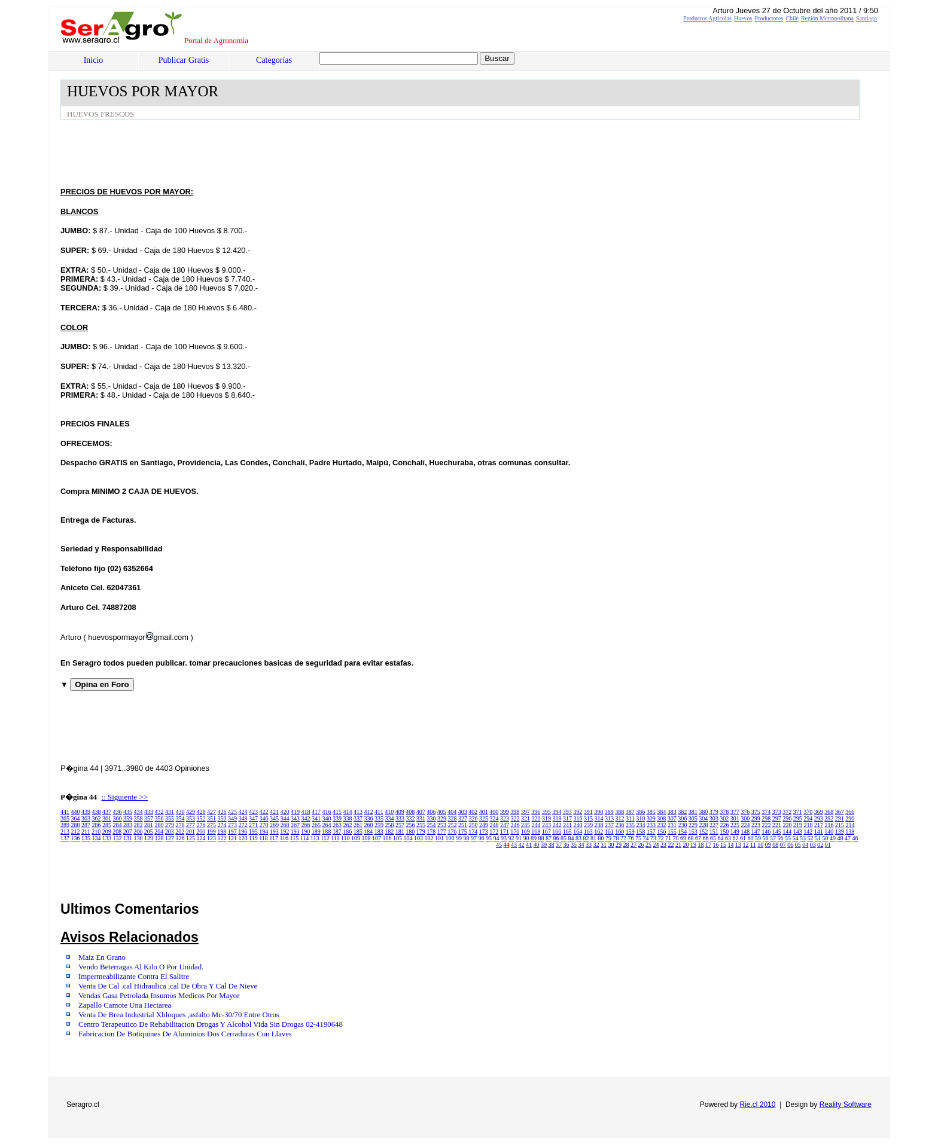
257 (399, 825)
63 (728, 838)
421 (274, 812)
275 (211, 825)
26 (641, 844)
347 (253, 818)
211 (85, 831)
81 (593, 838)
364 (75, 818)
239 (588, 825)
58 (766, 838)
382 (682, 812)
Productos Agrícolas (707, 18)
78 (616, 838)
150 (724, 831)
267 (295, 825)
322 (515, 818)
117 (273, 838)
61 (743, 838)
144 (786, 831)
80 (601, 838)
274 (222, 825)
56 (781, 838)
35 (574, 844)
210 (96, 831)
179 (420, 831)
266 (306, 825)
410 (389, 812)
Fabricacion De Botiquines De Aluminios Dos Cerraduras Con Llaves (185, 1034)
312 (620, 818)
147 (755, 831)
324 (494, 818)
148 (745, 831)
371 (797, 812)
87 (549, 838)
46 (855, 838)
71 (668, 838)
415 (337, 812)
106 (387, 838)
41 (529, 844)
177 (441, 831)
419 (295, 812)
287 (85, 825)
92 (511, 838)
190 (305, 831)
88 (541, 838)
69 (683, 838)
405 (441, 812)
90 (526, 838)
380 (703, 812)
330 (431, 818)
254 (431, 825)
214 (850, 825)
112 (325, 838)
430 (180, 812)
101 (439, 838)
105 (397, 838)
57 (773, 838)
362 (96, 818)
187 (337, 831)
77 (623, 838)
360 (117, 818)
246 (515, 825)
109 (355, 838)
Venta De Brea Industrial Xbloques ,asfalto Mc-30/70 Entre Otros (178, 1015)
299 (755, 818)
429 (190, 812)
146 (766, 831)
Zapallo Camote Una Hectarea (124, 1005)
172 (493, 831)
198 (221, 831)
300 (745, 818)
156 (661, 831)
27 (633, 844)
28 (626, 844)
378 (724, 812)
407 (420, 812)
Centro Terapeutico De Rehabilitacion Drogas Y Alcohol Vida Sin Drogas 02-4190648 (210, 1024)
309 (651, 818)
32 (596, 844)
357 (148, 818)
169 (525, 831)
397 (525, 812)
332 (410, 818)
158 (640, 831)
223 (755, 825)
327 (462, 818)
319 (546, 818)
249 (483, 825)
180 (410, 831)
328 (452, 818)
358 (138, 818)
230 (682, 825)
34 (581, 844)
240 (578, 825)
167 (546, 831)
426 (222, 812)
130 (138, 838)
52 (811, 838)
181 (399, 831)
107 (376, 838)
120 (243, 838)
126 (180, 838)
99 (459, 838)
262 (347, 825)
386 (640, 812)
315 (588, 818)
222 (766, 825)
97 (474, 838)
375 (755, 812)
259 (378, 825)
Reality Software (846, 1104)
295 (797, 818)
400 (493, 812)
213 (64, 831)
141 (818, 831)
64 (721, 838)
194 (263, 831)
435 (127, 812)
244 (536, 825)
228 (703, 825)
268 (285, 825)
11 (753, 844)
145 (776, 831)
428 (201, 812)
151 (713, 831)
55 (788, 838)
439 (85, 812)
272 (243, 825)
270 (264, 825)
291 (839, 818)
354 (180, 818)
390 (598, 812)
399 (504, 812)
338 (347, 818)
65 (713, 838)
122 (222, 838)
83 (578, 838)
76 (631, 838)
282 (138, 825)
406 (431, 812)
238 (599, 825)
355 (169, 818)
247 (504, 825)
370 (807, 812)
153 (693, 831)
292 (828, 818)
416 (326, 812)
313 (609, 818)
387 (630, 812)
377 (734, 812)
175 (462, 831)
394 (556, 812)
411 (378, 812)
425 (232, 812)
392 (577, 812)
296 (786, 818)
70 (676, 838)
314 (599, 818)
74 (646, 838)
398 (514, 812)
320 (536, 818)
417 (316, 812)
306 (682, 818)
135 (85, 838)
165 (567, 831)
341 (316, 818)
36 (567, 844)
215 (839, 825)
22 (671, 844)
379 (713, 812)
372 (786, 812)
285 (106, 825)
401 (483, 812)
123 (211, 838)
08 (775, 844)
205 (148, 831)
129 (148, 838)
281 (148, 825)
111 (335, 838)
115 (294, 838)
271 (253, 825)
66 (706, 838)
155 (672, 831)
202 (179, 831)
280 (159, 825)
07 (783, 844)
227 (713, 825)
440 (75, 812)
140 (828, 831)
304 (703, 818)
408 (410, 812)
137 (64, 838)
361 (106, 818)
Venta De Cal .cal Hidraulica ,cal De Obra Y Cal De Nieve (167, 986)
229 (693, 825)
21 (678, 844)
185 (358, 831)
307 (672, 818)
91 (519, 838)
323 (504, 818)
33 (589, 844)
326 (473, 818)
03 (813, 844)
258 (389, 825)
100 (450, 838)
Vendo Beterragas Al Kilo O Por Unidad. (140, 967)
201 (190, 831)
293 (818, 818)
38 (552, 844)
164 (577, 831)
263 (337, 825)
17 (708, 844)
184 (368, 831)
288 (75, 825)
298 (766, 818)
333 (399, 818)
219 (797, 825)
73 (653, 838)
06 (790, 844)
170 (514, 831)
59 (758, 838)
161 (609, 831)
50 (826, 838)
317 (567, 818)
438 (96, 812)
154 (682, 831)
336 (368, 818)
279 (169, 825)
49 (833, 838)
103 (418, 838)
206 (137, 831)
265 (316, 825)
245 (525, 825)
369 (818, 812)
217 (818, 825)
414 (347, 812)
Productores (769, 18)
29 (619, 844)
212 (75, 831)
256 (410, 825)
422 (264, 812)
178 (431, 831)
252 (452, 825)
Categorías (274, 60)
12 (746, 844)
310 (640, 818)
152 (703, 831)
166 (556, 831)
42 (522, 844)
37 (559, 844)
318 (557, 818)
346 (264, 818)
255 (420, 825)
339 (337, 818)
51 (818, 838)
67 (698, 838)
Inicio (93, 60)
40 (537, 844)
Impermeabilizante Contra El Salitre (133, 976)
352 (201, 818)
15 (723, 844)
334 (389, 818)
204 (158, 831)
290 (849, 818)
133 (106, 838)
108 (366, 838)
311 (630, 818)
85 (564, 838)
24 (656, 844)
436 (117, 812)
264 (326, 825)
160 (619, 831)
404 (451, 812)
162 (598, 831)
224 (745, 825)
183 (378, 831)
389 (609, 812)
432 (159, 812)
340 (326, 818)
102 (429, 838)
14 (731, 844)
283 (127, 825)
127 (169, 838)
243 (546, 825)
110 (345, 838)
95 (489, 838)
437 (106, 812)
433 (148, 812)
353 (190, 818)
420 (285, 812)
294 (807, 818)
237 (609, 825)
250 (473, 825)
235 (630, 825)
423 (253, 812)
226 (724, 825)
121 (232, 838)
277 (190, 825)
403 (462, 812)
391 (588, 812)
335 (378, 818)
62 (736, 838)
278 (180, 825)
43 (514, 844)
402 (472, 812)
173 (483, 831)
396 (535, 812)
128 (159, 838)
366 (849, 812)
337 (358, 818)
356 (159, 818)
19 (693, 844)
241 (567, 825)
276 (201, 825)
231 (672, 825)
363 (85, 818)
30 (611, 844)
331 (420, 818)
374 (766, 812)
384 (661, 812)
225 (734, 825)
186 (347, 831)
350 (222, 818)
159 (630, 831)
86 (556, 838)
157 (651, 831)
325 (483, 818)
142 (807, 831)
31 (604, 844)
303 (713, 818)
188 (326, 831)
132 (117, 838)
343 (295, 818)
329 (441, 818)
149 (734, 831)
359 (127, 818)
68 (691, 838)
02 (820, 844)
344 (285, 818)
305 (693, 818)
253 (441, 825)
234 (640, 825)
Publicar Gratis (184, 60)
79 (608, 838)
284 (117, 825)
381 (693, 812)
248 (494, 825)
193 (274, 831)
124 (201, 838)
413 (358, 812)
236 (620, 825)
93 (504, 838)
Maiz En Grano (102, 957)
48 (840, 838)
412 (368, 812)
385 (651, 812)
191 (295, 831)
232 (661, 825)
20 (686, 844)
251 (462, 825)
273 (232, 825)
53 (803, 838)
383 (672, 812)
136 (75, 838)
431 (169, 812)
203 (169, 831)
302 (724, 818)
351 (211, 818)
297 (776, 818)
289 (64, 825)
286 (96, 825)
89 (534, 838)
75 (638, 838)
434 (138, 812)
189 (316, 831)
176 (451, 831)
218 (808, 825)
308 (661, 818)
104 (408, 838)
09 (768, 844)
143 (797, 831)
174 (472, 831)
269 (274, 825)
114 (304, 838)
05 (798, 844)
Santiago (866, 18)
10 (760, 844)
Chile (792, 18)
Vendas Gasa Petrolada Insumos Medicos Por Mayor (158, 996)
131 (127, 838)
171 (504, 831)
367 (839, 812)
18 (701, 844)
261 (358, 825)
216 (829, 825)
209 (106, 831)
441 (64, 812)
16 (716, 844)
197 (232, 831)
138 (849, 831)
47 (848, 838)
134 (96, 838)
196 (242, 831)
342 (306, 818)
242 (557, 825)
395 (546, 812)
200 (200, 831)
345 (274, 818)
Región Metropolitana (827, 18)
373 (776, 812)
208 (116, 831)
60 (751, 838)
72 (661, 838)
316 (578, 818)
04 (805, 844)
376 (745, 812)
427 (211, 812)
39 (544, 844)
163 (588, 831)
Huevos (743, 18)
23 (663, 844)
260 (368, 825)
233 (651, 825)
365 (64, 818)
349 (232, 818)
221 (776, 825)
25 (648, 844)
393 (567, 812)
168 (535, 831)
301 (734, 818)
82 (586, 838)
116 (283, 838)
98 (467, 838)
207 (127, 831)
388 (619, 812)
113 (314, 838)
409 (399, 812)
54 (796, 838)
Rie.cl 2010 (757, 1104)
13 (738, 844)
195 (253, 831)
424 (243, 812)
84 (571, 838)
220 (787, 825)
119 (253, 838)
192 (284, 831)
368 (828, 812)
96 (482, 838)
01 (828, 844)
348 (243, 818)
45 (499, 844)
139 (839, 831)
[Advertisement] (278, 152)
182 (389, 831)
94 (497, 838)
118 (263, 838)
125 (190, 838)
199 (211, 831)
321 (525, 818)
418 (306, 812)
